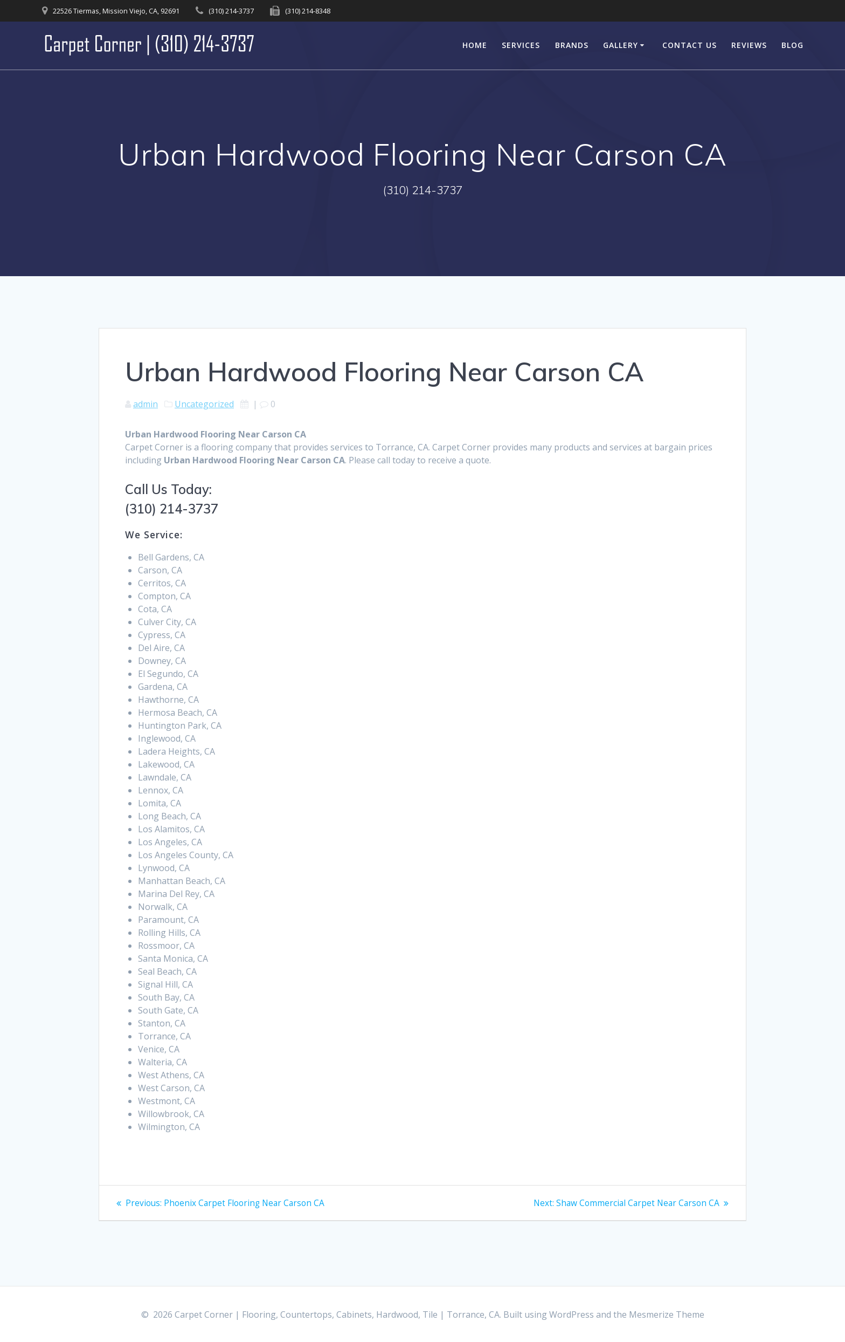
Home (474, 45)
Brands (571, 45)
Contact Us (689, 45)
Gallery (620, 45)
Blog (792, 45)
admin (145, 404)
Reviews (749, 45)
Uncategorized (204, 404)
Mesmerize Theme (666, 1314)
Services (521, 45)
